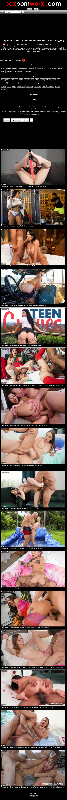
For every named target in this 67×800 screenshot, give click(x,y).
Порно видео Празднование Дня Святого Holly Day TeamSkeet (21, 345)
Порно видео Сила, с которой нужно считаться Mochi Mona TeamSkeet (23, 186)
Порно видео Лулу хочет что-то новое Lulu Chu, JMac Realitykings (22, 548)
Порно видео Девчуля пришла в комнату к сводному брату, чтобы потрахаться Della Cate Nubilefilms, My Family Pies (33, 667)
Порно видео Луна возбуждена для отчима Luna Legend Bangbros (22, 588)
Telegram (33, 796)
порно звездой (38, 114)
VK (33, 798)
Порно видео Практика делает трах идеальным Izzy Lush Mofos (21, 465)
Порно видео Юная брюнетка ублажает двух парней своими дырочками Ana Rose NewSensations (32, 787)
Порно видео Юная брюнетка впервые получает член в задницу (33, 40)
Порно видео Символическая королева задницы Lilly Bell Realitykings (23, 305)
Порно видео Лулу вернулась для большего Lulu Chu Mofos (20, 508)
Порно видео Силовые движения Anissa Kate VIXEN (18, 266)
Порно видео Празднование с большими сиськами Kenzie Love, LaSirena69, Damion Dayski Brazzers (33, 385)
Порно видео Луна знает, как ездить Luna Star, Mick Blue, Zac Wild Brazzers (25, 627)
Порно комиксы (33, 795)
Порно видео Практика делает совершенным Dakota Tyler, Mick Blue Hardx (25, 425)
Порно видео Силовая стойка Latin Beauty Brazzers (17, 226)
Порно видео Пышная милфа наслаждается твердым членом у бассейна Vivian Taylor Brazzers (31, 747)
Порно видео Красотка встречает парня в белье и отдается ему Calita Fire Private (27, 707)
